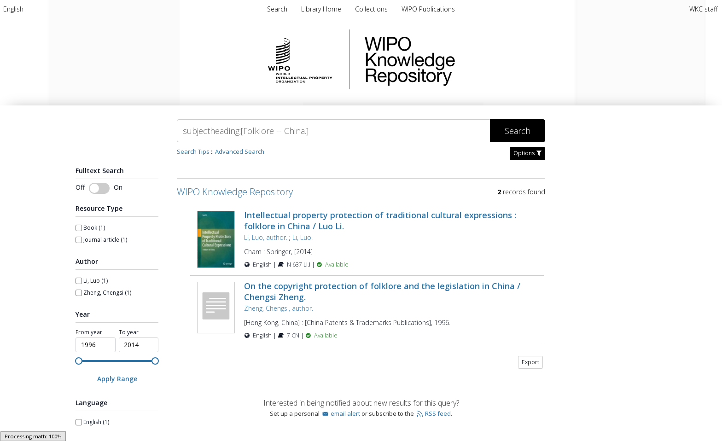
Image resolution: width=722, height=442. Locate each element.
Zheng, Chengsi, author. (278, 308)
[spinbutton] (96, 344)
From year (89, 332)
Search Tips (193, 151)
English (13, 9)
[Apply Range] (117, 378)
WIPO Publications (428, 9)
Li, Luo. (302, 237)
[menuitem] (13, 9)
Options (527, 153)
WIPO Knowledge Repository (447, 59)
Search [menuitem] (277, 9)
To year (129, 332)
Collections (372, 9)
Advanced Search (239, 151)
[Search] (333, 130)
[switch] (99, 188)
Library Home (322, 9)
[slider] (78, 361)
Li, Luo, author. (265, 237)
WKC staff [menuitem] (703, 9)
